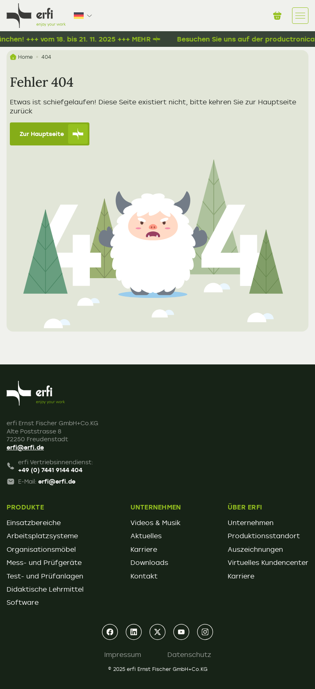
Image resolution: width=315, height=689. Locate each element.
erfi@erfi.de (25, 447)
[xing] (157, 632)
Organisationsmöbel (41, 549)
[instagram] (205, 632)
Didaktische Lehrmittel (45, 589)
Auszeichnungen (255, 549)
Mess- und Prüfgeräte (44, 562)
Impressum (122, 654)
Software (23, 602)
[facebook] (110, 632)
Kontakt (144, 576)
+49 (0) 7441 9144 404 (50, 470)
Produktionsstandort (264, 535)
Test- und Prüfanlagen (45, 576)
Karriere (143, 549)
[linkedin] (134, 632)
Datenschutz (189, 654)
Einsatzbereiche (34, 522)
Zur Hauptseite (54, 134)
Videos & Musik (155, 522)
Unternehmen (251, 522)
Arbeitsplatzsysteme (42, 535)
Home (21, 56)
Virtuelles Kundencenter (268, 562)
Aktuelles (146, 535)
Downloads (149, 562)
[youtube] (181, 632)
